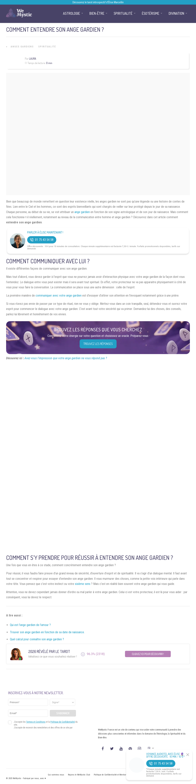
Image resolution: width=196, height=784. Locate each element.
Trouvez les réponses (98, 344)
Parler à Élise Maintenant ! (45, 232)
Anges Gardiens (22, 46)
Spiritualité (47, 46)
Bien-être (96, 13)
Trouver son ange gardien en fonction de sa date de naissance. (47, 632)
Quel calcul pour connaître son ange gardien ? (37, 639)
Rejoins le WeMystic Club (79, 774)
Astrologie (71, 13)
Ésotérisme (150, 13)
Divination (176, 13)
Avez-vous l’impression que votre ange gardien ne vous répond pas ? (65, 358)
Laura (32, 58)
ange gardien (82, 212)
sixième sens (82, 584)
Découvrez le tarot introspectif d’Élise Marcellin (98, 2)
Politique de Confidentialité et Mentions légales (114, 774)
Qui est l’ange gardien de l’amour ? (30, 625)
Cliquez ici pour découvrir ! (148, 654)
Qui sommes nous (56, 774)
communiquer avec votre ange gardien (59, 295)
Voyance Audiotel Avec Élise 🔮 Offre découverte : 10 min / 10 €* (165, 755)
